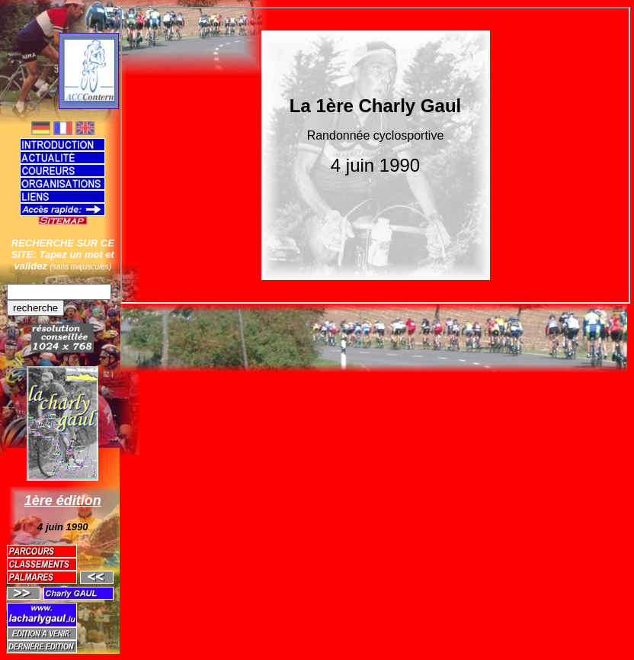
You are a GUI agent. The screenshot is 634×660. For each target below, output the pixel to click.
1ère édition (62, 500)
